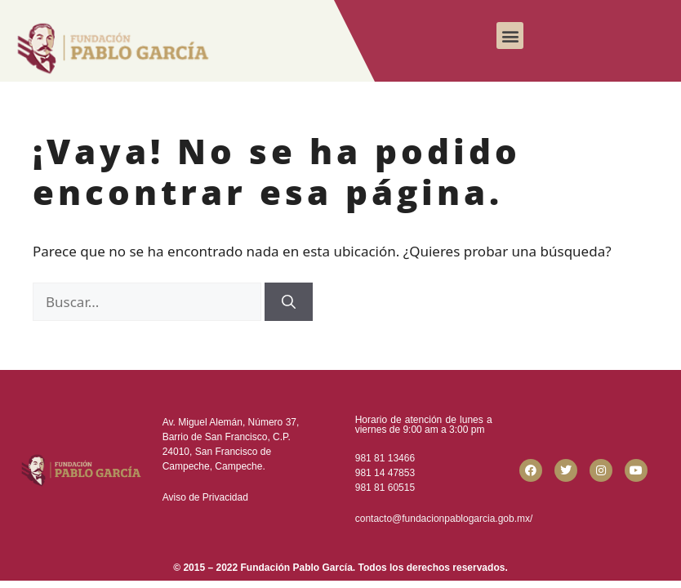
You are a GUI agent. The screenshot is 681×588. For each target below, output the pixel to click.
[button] (509, 35)
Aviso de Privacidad (205, 497)
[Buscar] (289, 302)
